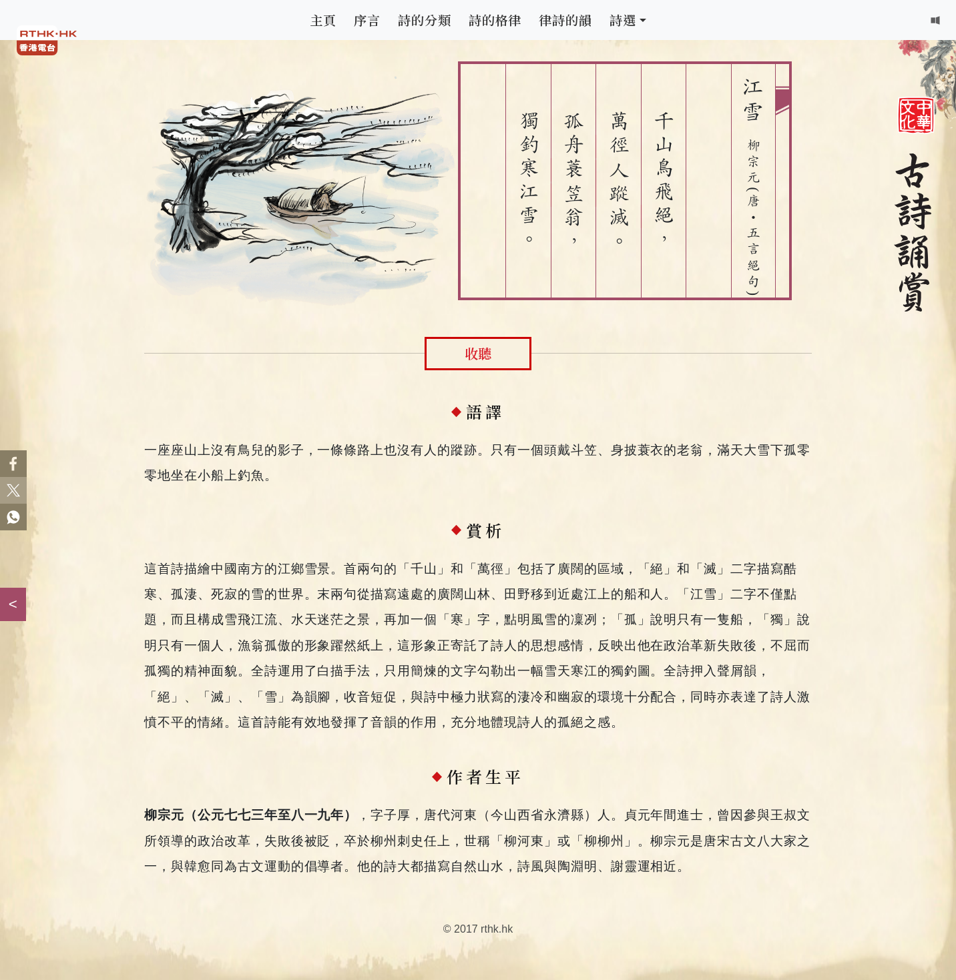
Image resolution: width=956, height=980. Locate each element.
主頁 (323, 20)
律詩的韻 (565, 20)
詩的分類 (424, 20)
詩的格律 (495, 20)
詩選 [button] (623, 20)
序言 (367, 20)
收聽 (478, 353)
